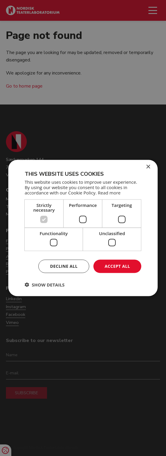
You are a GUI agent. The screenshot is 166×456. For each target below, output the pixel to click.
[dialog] (83, 228)
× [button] (148, 167)
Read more (109, 192)
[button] (45, 284)
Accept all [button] (117, 266)
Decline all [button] (63, 266)
